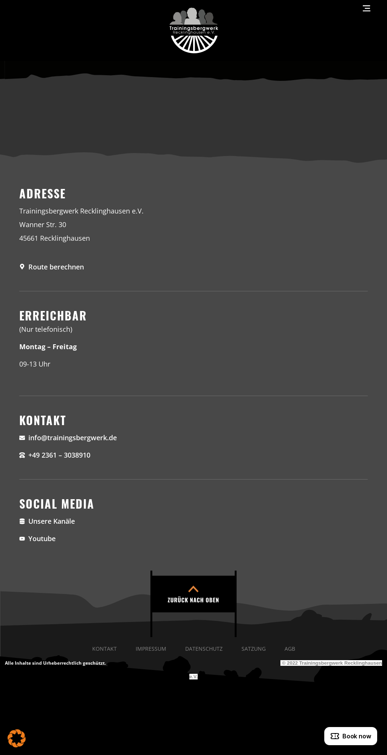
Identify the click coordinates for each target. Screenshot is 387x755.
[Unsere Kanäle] (193, 521)
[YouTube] (193, 538)
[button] (16, 738)
